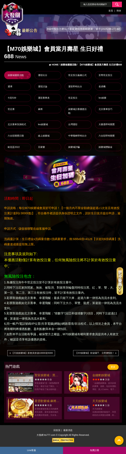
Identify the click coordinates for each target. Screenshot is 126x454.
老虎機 (102, 86)
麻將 (40, 109)
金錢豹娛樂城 (101, 375)
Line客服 (31, 450)
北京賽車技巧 (105, 109)
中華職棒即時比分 (77, 135)
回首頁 (56, 430)
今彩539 (12, 97)
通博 (10, 86)
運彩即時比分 (75, 86)
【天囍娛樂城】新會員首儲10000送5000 (31, 353)
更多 (113, 367)
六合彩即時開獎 (107, 135)
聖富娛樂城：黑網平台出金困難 (46, 376)
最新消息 (68, 430)
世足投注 (72, 97)
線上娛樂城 (44, 135)
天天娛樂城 (99, 401)
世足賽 (11, 109)
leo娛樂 (102, 97)
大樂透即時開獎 (107, 124)
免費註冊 (94, 450)
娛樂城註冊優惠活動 (77, 111)
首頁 (110, 10)
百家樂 (41, 147)
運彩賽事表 (44, 97)
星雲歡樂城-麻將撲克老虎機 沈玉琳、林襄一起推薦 (47, 401)
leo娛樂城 (43, 124)
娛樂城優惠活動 (16, 75)
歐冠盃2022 (14, 147)
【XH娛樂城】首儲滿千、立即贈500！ (95, 353)
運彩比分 (42, 75)
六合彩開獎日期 (16, 135)
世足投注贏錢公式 (77, 75)
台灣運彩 (72, 124)
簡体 (118, 10)
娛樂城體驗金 (105, 147)
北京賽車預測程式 (17, 124)
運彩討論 (42, 86)
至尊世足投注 (105, 75)
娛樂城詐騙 (74, 147)
